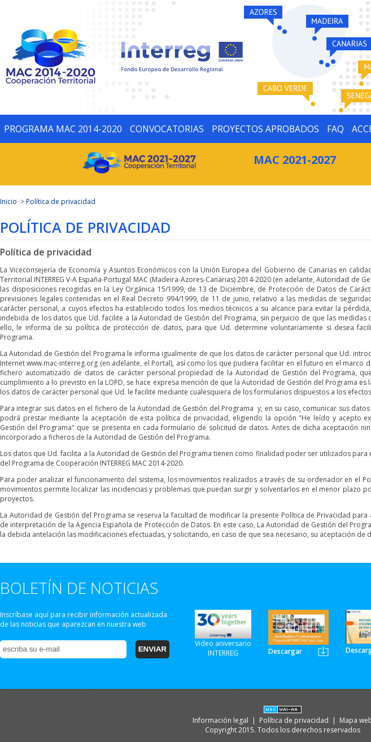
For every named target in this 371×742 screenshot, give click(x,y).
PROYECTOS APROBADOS (265, 129)
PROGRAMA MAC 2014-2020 (63, 129)
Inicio (8, 201)
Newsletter (323, 651)
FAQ (335, 129)
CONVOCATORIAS (167, 129)
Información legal (221, 720)
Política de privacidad (60, 201)
